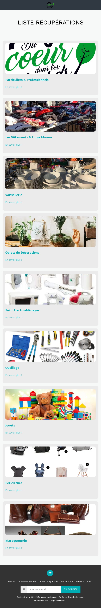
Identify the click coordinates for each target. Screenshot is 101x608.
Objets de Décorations (22, 252)
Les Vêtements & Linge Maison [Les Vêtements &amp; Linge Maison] (28, 137)
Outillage (12, 368)
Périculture (13, 483)
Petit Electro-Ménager (22, 310)
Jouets (10, 425)
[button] (4, 4)
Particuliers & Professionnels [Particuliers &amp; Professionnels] (26, 80)
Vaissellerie (13, 195)
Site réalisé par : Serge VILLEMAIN (49, 600)
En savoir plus (14, 87)
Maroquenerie (16, 541)
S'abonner (71, 589)
